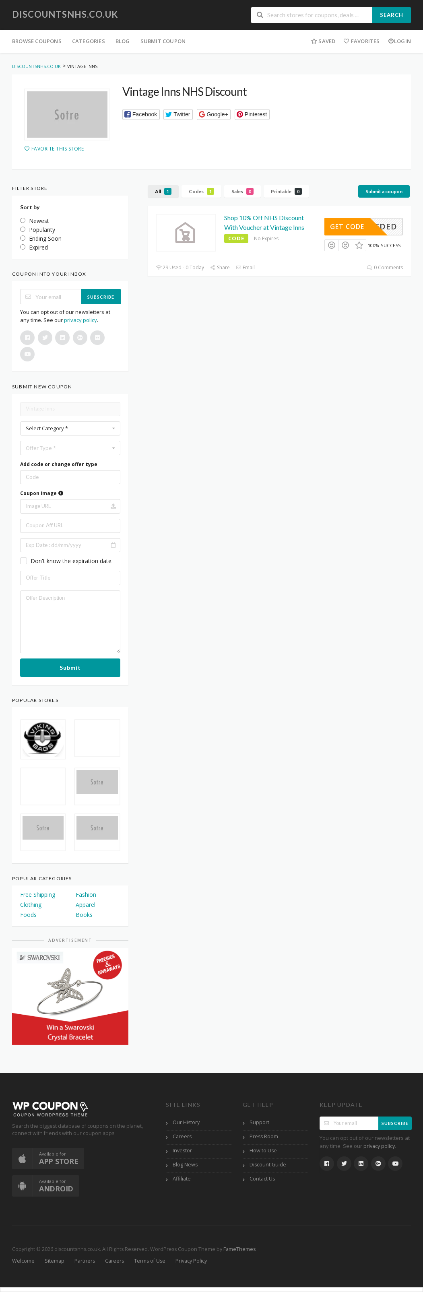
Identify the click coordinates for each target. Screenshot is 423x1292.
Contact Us (262, 1178)
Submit (70, 667)
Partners (84, 1260)
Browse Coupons (37, 41)
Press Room (264, 1136)
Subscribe (100, 296)
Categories (88, 41)
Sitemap (54, 1260)
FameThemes (239, 1249)
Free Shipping (37, 894)
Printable (286, 191)
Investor (182, 1150)
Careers (182, 1136)
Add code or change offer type (58, 464)
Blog (123, 41)
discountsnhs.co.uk (65, 14)
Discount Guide (268, 1164)
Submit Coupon (163, 41)
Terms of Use (149, 1260)
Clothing (30, 904)
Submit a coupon (383, 191)
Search (391, 15)
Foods (28, 914)
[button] (141, 114)
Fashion (86, 894)
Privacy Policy (191, 1260)
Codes (201, 191)
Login (399, 41)
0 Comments (385, 267)
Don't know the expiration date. (72, 560)
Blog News (185, 1164)
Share (220, 267)
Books (84, 914)
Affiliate (182, 1178)
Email (245, 267)
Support (259, 1122)
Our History (186, 1122)
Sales (242, 191)
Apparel (85, 904)
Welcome (23, 1260)
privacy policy (80, 320)
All (163, 191)
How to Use (263, 1150)
